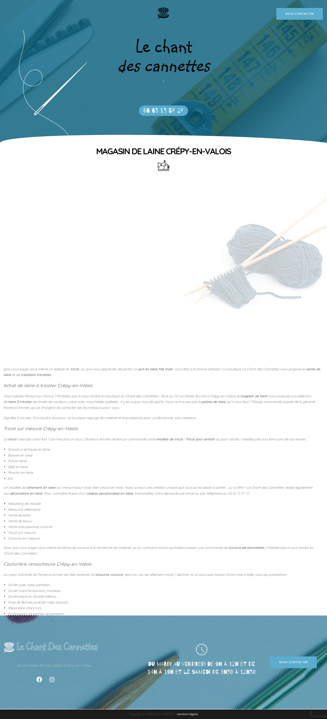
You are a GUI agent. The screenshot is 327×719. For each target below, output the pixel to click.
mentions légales (187, 714)
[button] (163, 111)
